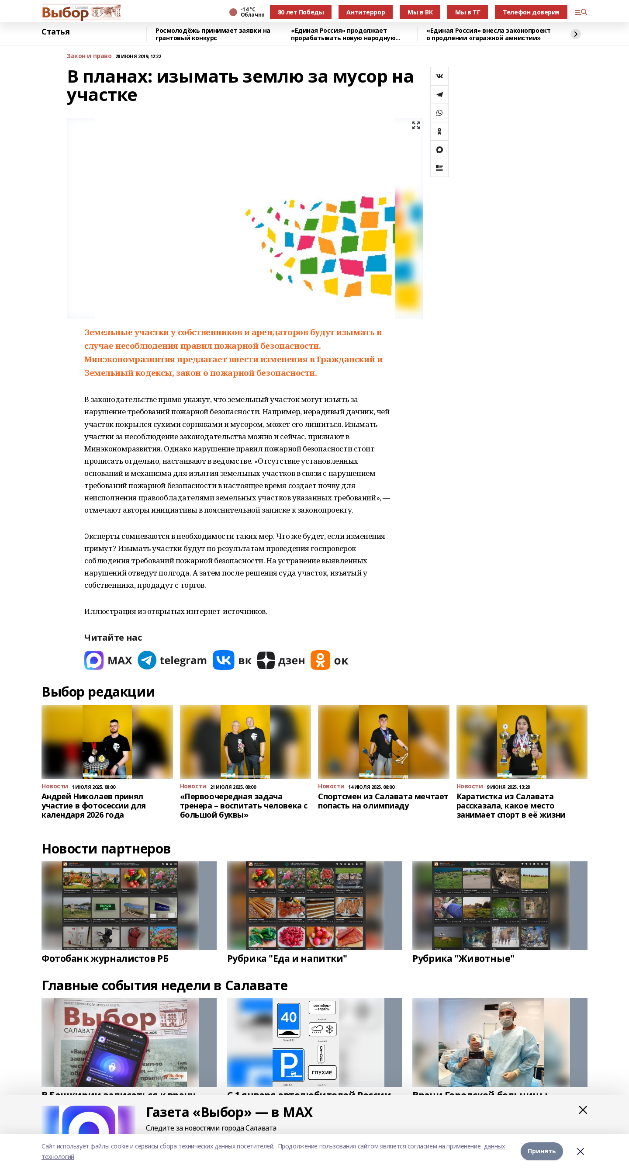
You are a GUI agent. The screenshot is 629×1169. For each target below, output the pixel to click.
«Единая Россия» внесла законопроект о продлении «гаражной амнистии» (488, 34)
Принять (542, 1151)
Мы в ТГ (467, 12)
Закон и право (89, 56)
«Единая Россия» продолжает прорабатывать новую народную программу (343, 34)
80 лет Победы (301, 12)
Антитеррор (365, 12)
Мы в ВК (420, 12)
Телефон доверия (531, 12)
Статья (55, 32)
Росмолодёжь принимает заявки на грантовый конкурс (213, 34)
